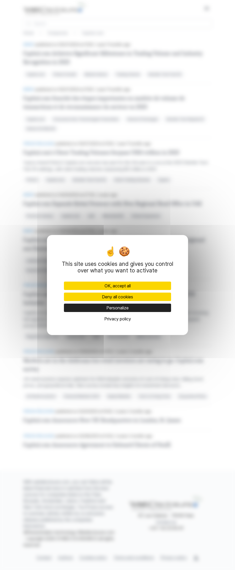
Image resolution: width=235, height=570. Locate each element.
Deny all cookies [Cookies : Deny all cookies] (117, 296)
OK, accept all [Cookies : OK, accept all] (118, 285)
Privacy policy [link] (117, 318)
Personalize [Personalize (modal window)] (117, 307)
